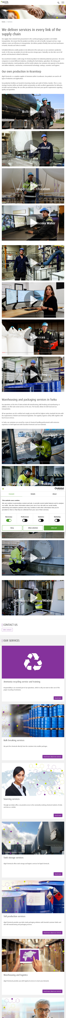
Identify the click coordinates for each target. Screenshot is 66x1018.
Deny (12, 528)
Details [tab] (33, 494)
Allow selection (33, 528)
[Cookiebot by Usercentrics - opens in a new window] (56, 488)
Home (3, 22)
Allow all (54, 528)
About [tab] (55, 494)
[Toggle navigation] (63, 3)
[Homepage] (7, 2)
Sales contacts (7, 630)
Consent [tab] (11, 494)
